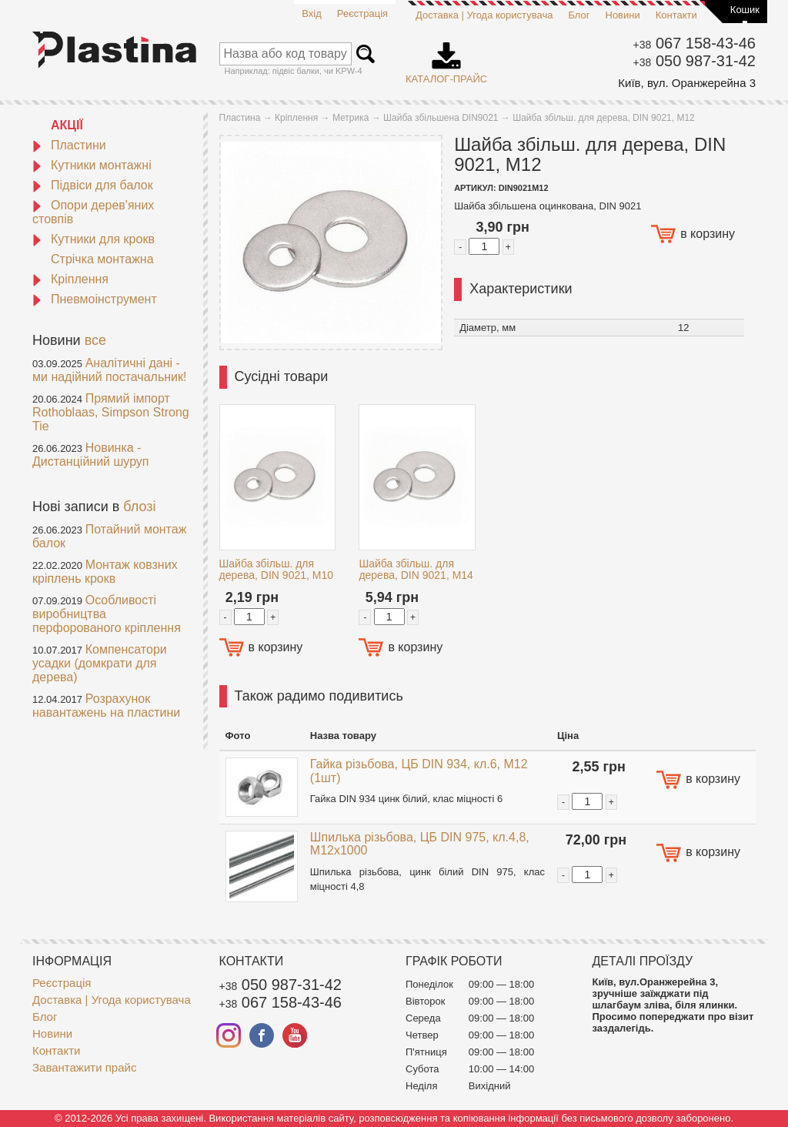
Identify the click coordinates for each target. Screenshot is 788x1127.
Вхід (312, 13)
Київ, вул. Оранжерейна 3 (687, 82)
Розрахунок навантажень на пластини (106, 705)
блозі (139, 506)
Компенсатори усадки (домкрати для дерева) (99, 663)
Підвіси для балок (92, 185)
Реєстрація (362, 13)
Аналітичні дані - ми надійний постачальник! (109, 369)
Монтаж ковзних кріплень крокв (105, 571)
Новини (623, 15)
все (95, 340)
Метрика (350, 117)
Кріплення (70, 279)
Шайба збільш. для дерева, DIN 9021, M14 (416, 569)
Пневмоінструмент (94, 299)
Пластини (69, 145)
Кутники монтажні (92, 165)
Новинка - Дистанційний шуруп (90, 454)
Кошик (745, 9)
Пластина (240, 117)
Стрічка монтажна (102, 259)
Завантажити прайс (84, 1067)
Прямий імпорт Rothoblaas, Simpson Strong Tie (110, 412)
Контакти (676, 15)
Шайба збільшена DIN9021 (440, 117)
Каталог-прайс (446, 57)
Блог (578, 15)
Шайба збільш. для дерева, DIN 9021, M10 (276, 569)
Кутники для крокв (93, 239)
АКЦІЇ (67, 125)
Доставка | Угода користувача (484, 15)
